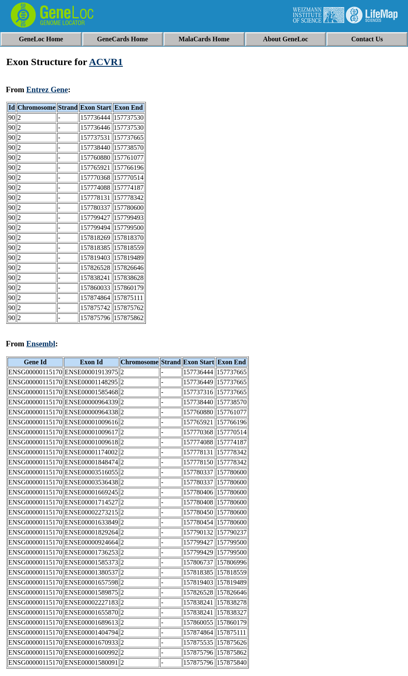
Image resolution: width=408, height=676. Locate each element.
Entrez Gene (47, 89)
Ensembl (40, 343)
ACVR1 (106, 61)
